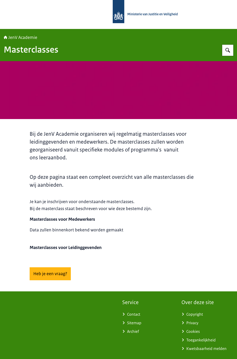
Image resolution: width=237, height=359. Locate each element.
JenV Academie (20, 37)
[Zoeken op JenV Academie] (227, 50)
